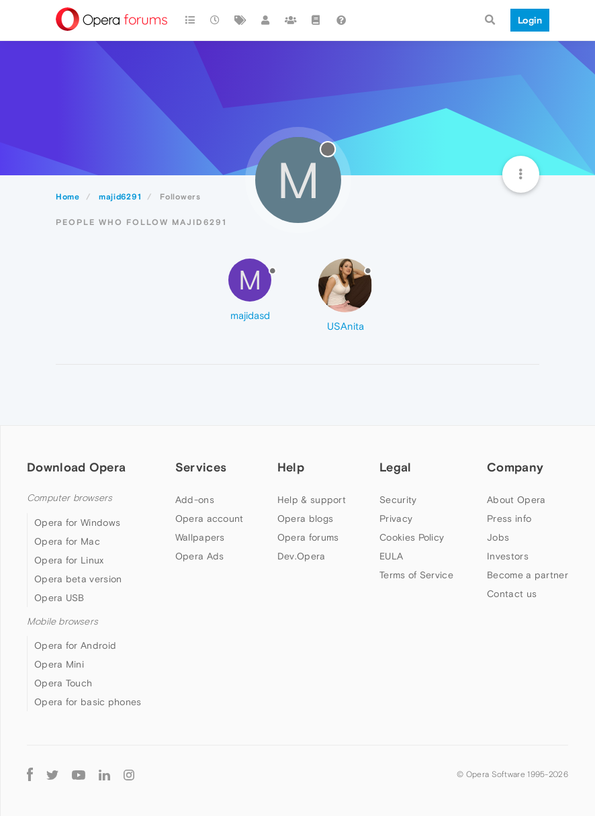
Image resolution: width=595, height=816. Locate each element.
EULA (391, 556)
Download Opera (76, 467)
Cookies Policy (411, 537)
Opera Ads (199, 556)
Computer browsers (69, 498)
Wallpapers (200, 537)
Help (290, 467)
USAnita (345, 326)
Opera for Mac (67, 541)
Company (515, 467)
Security (397, 499)
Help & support (311, 499)
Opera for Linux (69, 560)
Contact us (512, 593)
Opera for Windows (77, 522)
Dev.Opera (301, 556)
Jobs (498, 537)
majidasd (250, 315)
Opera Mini (59, 664)
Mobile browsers (62, 621)
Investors (508, 556)
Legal (395, 467)
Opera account (209, 518)
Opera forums (308, 537)
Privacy (395, 518)
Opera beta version (78, 579)
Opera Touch (63, 683)
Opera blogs (305, 518)
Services (200, 467)
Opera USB (59, 597)
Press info (509, 518)
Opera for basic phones (88, 701)
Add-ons (194, 499)
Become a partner (527, 575)
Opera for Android (75, 645)
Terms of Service (416, 575)
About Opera (516, 499)
